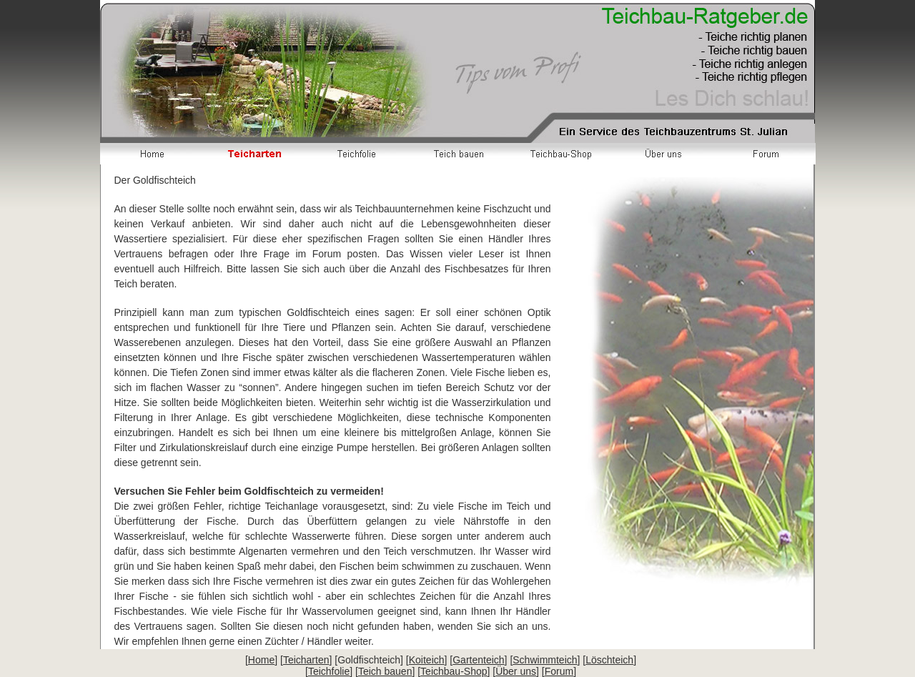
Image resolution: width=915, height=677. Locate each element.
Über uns (515, 671)
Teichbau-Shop (453, 671)
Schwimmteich (545, 660)
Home (261, 660)
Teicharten (306, 660)
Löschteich (609, 660)
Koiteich (427, 660)
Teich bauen (385, 671)
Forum (559, 671)
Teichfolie (329, 671)
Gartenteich (478, 660)
